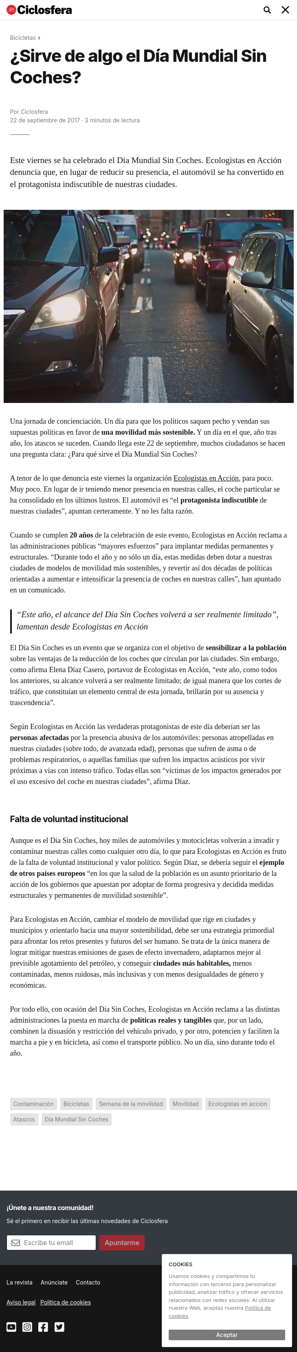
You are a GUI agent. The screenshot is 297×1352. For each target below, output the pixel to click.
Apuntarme (122, 1243)
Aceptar (227, 1334)
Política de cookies (65, 1302)
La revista (20, 1282)
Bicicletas (23, 37)
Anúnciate (54, 1282)
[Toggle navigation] (285, 10)
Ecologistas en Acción (206, 478)
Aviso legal (21, 1302)
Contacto (88, 1282)
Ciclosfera (34, 111)
